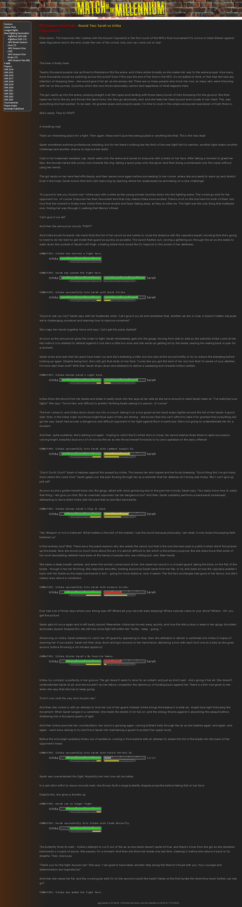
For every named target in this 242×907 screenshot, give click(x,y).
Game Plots (10, 27)
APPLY (114, 17)
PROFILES (122, 17)
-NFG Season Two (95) (19, 60)
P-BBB (7, 63)
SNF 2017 (8, 78)
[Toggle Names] (49, 31)
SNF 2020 (8, 87)
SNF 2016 (8, 75)
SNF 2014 (8, 69)
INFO (107, 17)
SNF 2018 (8, 81)
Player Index (10, 105)
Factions (8, 24)
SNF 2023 (8, 96)
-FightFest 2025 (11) (17, 39)
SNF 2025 (8, 99)
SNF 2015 (8, 72)
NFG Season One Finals (57, 26)
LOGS (130, 17)
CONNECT (140, 17)
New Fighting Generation (16, 33)
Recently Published (14, 108)
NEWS (100, 17)
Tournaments (11, 102)
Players (8, 66)
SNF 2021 (8, 90)
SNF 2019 (8, 84)
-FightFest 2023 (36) (17, 36)
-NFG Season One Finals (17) (17, 56)
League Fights (11, 30)
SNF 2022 (8, 93)
